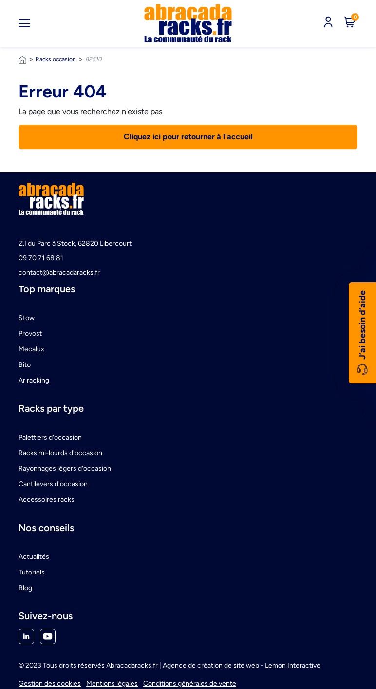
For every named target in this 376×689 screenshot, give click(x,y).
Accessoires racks (47, 500)
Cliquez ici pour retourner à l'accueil (188, 136)
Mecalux (31, 349)
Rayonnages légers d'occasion (65, 468)
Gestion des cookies (50, 683)
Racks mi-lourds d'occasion (60, 453)
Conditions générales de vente (189, 683)
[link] (188, 23)
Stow (27, 318)
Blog (25, 588)
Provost (30, 333)
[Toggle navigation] (24, 23)
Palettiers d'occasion (50, 437)
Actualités (34, 557)
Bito (25, 365)
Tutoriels (32, 572)
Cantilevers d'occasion (53, 484)
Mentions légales (112, 683)
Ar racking (34, 380)
